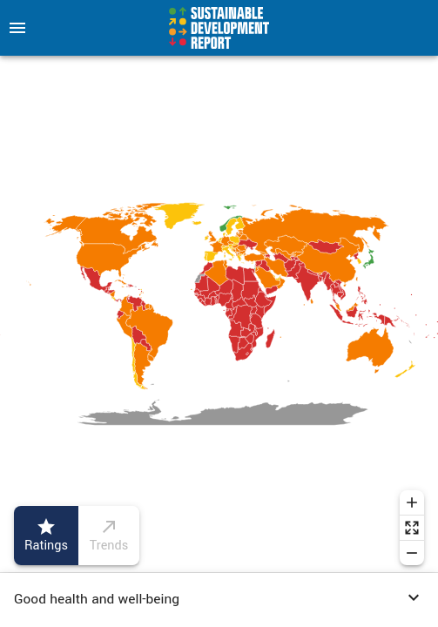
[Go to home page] (219, 28)
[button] (219, 600)
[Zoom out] (412, 553)
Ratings (46, 535)
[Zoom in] (412, 502)
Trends (108, 535)
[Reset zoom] (412, 528)
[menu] (17, 27)
